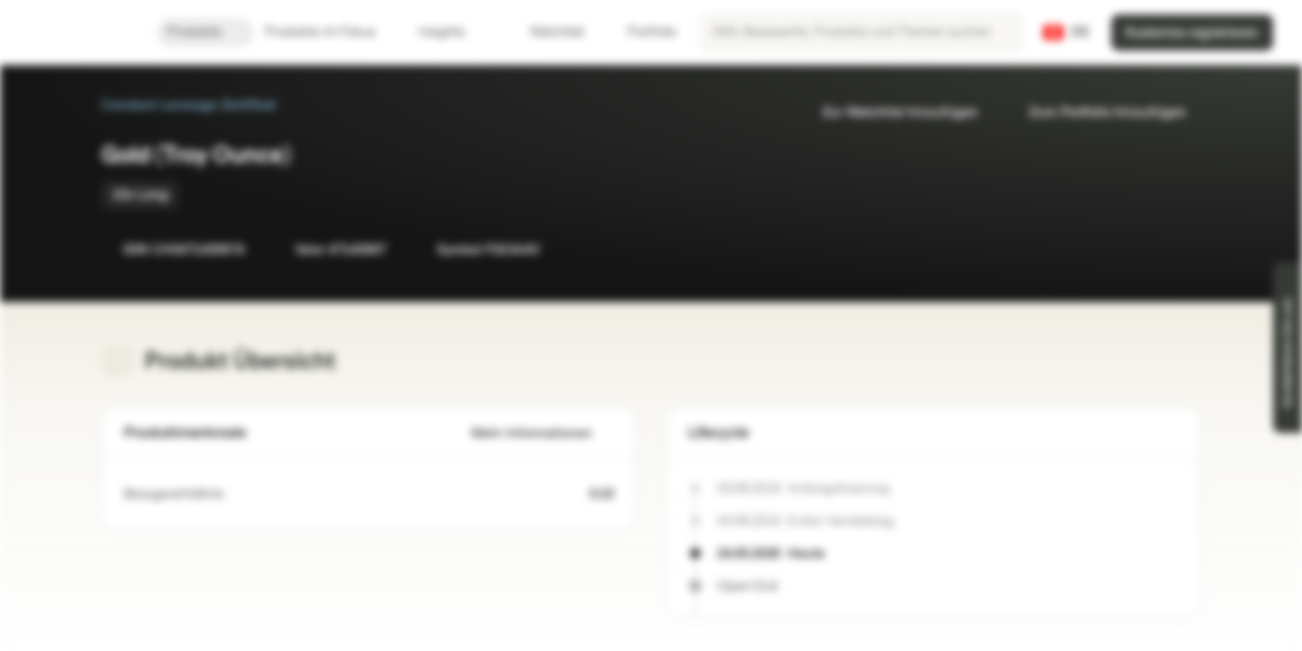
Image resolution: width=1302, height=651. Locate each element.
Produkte (205, 32)
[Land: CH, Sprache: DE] (1066, 32)
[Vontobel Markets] (78, 32)
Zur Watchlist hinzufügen (889, 112)
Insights (452, 32)
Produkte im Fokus (331, 32)
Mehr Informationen (542, 433)
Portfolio (641, 32)
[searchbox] (862, 32)
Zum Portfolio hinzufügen (1096, 112)
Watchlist (546, 32)
